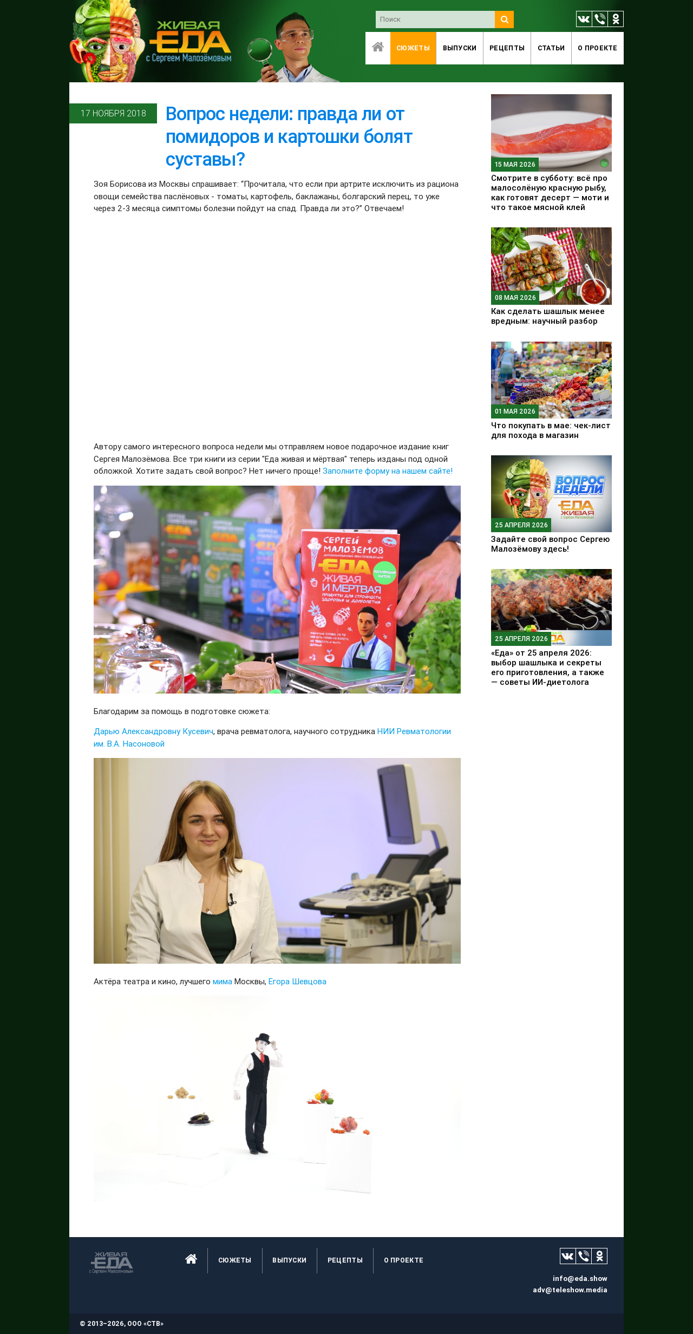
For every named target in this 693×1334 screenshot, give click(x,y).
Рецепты (507, 48)
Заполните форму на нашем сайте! (388, 471)
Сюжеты (413, 48)
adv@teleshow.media (570, 1289)
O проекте (598, 48)
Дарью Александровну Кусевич (153, 731)
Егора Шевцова (297, 981)
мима (222, 981)
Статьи (551, 48)
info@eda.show (580, 1278)
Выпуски (460, 48)
